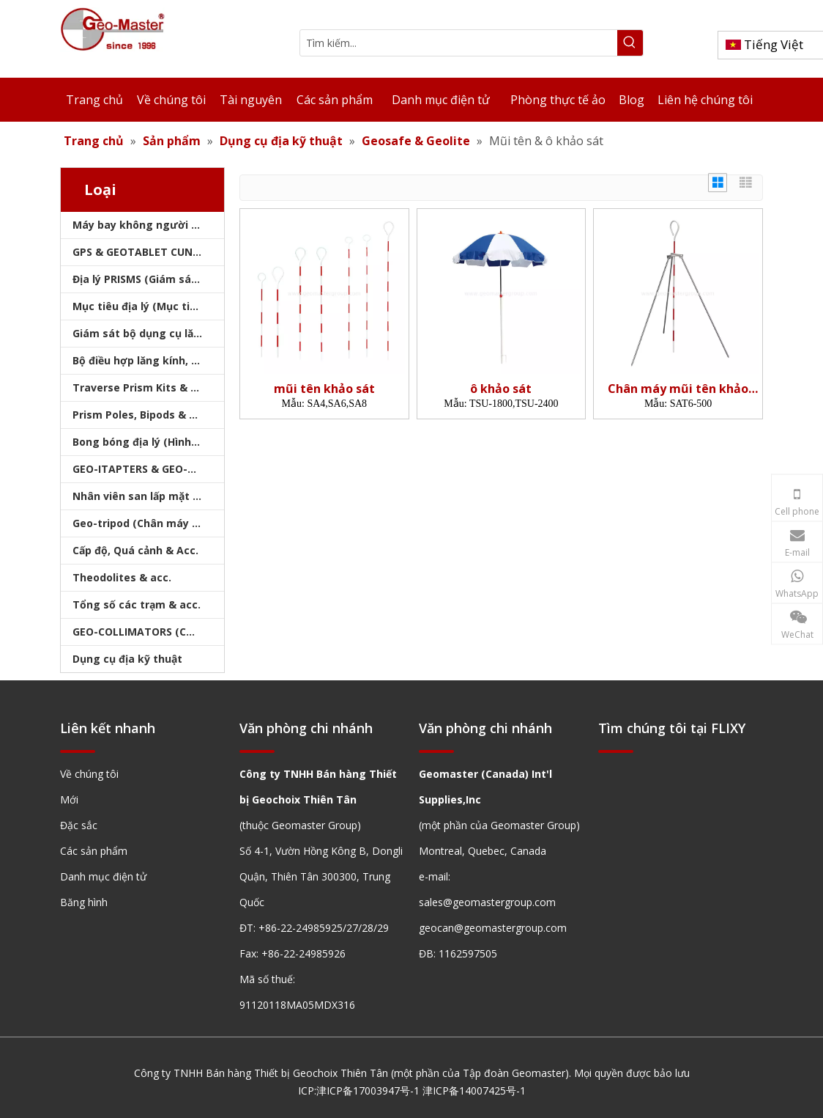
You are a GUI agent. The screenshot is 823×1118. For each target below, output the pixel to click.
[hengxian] (77, 750)
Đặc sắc (78, 825)
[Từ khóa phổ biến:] (630, 43)
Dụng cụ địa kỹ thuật (127, 659)
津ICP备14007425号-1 (474, 1090)
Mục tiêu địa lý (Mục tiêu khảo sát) (148, 306)
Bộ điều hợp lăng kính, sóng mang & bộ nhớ (148, 360)
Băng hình (84, 902)
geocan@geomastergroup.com (493, 928)
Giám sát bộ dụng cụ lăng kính (148, 333)
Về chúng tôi (89, 774)
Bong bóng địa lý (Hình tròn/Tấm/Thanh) (148, 442)
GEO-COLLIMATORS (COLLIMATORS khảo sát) (148, 632)
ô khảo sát (501, 389)
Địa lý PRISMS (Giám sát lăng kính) (148, 279)
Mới (69, 799)
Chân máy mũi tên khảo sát (678, 389)
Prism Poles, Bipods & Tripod (147, 415)
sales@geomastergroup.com (487, 902)
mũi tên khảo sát (324, 389)
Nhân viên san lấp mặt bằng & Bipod (148, 496)
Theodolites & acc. (121, 577)
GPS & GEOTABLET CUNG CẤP (147, 252)
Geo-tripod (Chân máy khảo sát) (148, 523)
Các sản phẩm (93, 851)
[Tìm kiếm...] (458, 43)
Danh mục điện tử (103, 876)
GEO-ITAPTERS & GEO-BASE (142, 469)
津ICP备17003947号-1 (368, 1090)
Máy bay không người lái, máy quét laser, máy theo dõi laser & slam (148, 225)
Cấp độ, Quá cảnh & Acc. (135, 550)
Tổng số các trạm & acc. (136, 604)
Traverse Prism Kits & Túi (139, 387)
